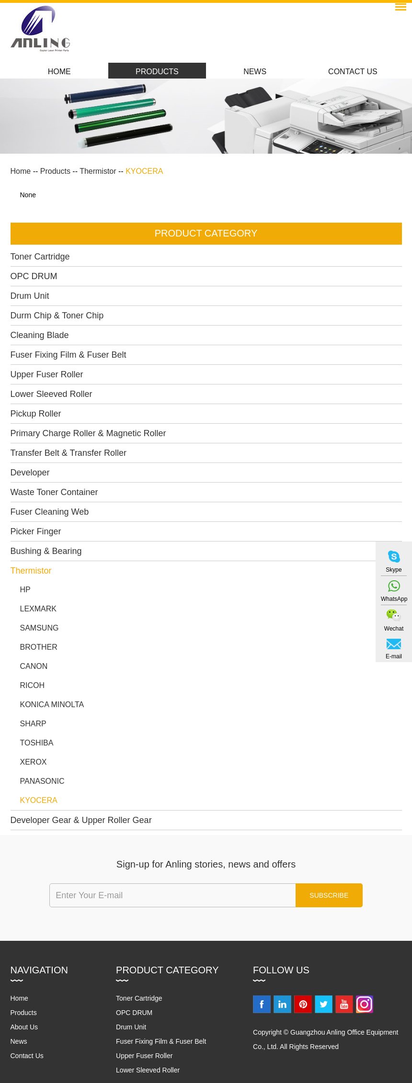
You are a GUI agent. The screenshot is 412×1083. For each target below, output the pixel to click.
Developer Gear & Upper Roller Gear (81, 820)
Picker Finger (36, 531)
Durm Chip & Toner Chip (57, 315)
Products (157, 72)
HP (25, 590)
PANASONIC (42, 781)
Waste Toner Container (54, 492)
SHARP (33, 724)
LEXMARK (38, 609)
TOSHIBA (37, 743)
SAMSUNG (39, 628)
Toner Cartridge (40, 256)
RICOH (32, 685)
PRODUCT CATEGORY (206, 233)
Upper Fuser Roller (47, 374)
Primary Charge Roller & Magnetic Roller (88, 433)
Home (59, 72)
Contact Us (353, 72)
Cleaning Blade (40, 335)
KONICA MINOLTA (52, 704)
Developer (30, 472)
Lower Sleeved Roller (51, 394)
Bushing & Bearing (46, 551)
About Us (24, 1027)
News (254, 72)
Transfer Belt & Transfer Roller (68, 453)
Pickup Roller (36, 413)
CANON (34, 666)
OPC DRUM (34, 276)
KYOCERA (144, 171)
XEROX (33, 762)
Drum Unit (30, 296)
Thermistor (98, 171)
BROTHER (38, 647)
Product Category (167, 970)
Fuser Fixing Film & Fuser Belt (68, 355)
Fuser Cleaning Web (50, 512)
